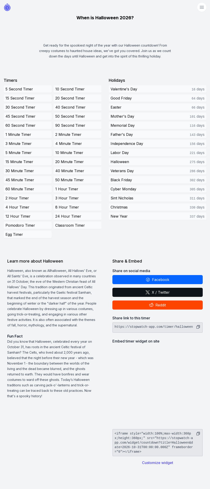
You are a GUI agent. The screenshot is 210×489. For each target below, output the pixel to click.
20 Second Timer (70, 98)
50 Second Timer (70, 116)
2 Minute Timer (68, 134)
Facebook (157, 279)
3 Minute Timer (18, 143)
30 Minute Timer (19, 171)
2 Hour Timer (17, 198)
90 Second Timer (70, 125)
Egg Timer (14, 234)
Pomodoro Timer (20, 225)
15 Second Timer (20, 98)
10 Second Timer (70, 89)
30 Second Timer (20, 107)
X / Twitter (157, 292)
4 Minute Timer (68, 143)
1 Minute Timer (18, 134)
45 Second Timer (20, 116)
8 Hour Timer (67, 207)
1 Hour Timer (66, 189)
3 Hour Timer (67, 198)
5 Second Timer (19, 89)
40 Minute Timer (69, 171)
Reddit (157, 305)
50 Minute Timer (69, 180)
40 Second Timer (70, 107)
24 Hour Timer (68, 216)
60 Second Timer (20, 125)
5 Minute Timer (18, 152)
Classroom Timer (70, 225)
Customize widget (157, 462)
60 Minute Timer (19, 189)
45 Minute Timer (19, 180)
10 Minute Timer (69, 152)
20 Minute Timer (69, 161)
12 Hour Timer (17, 216)
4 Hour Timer (17, 207)
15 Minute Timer (19, 161)
